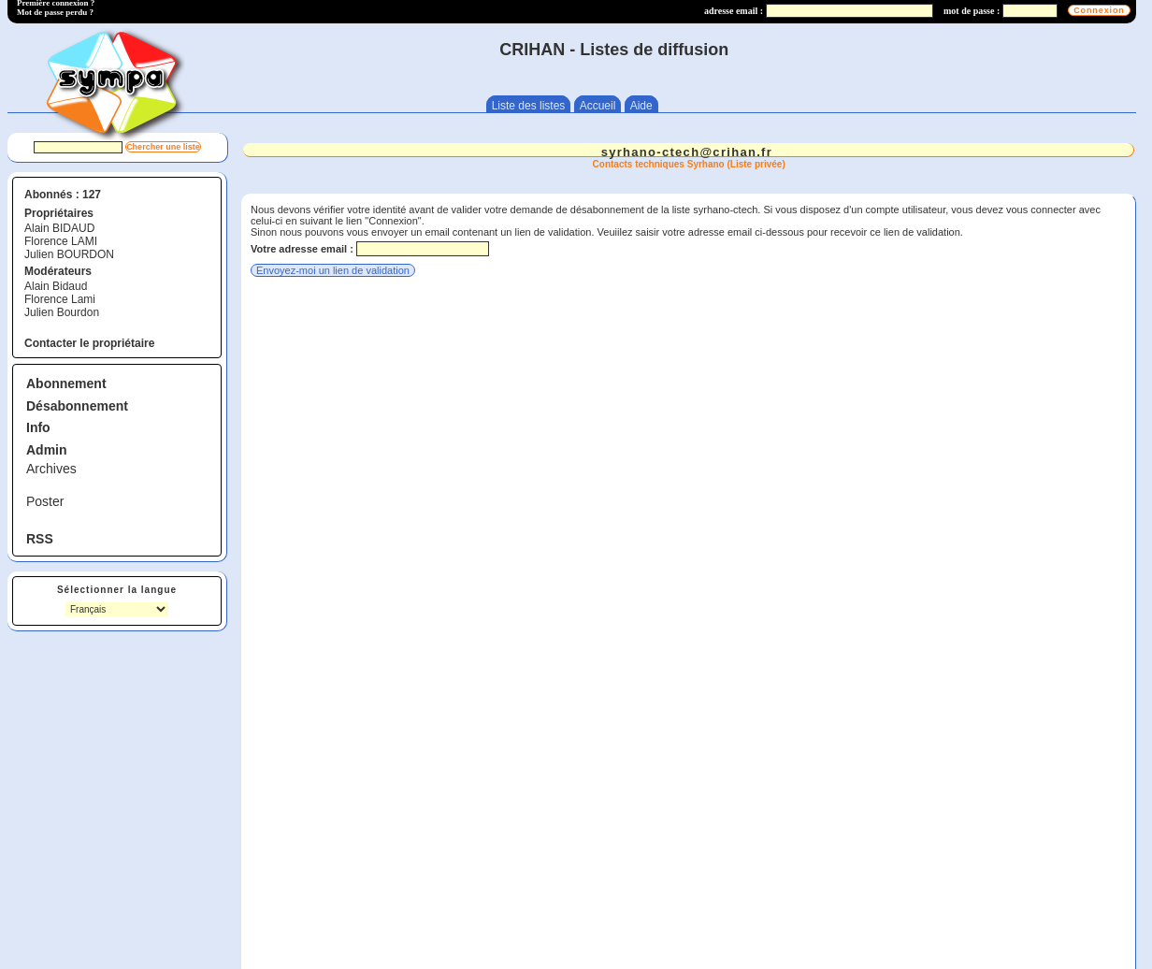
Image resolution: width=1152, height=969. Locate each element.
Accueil (598, 105)
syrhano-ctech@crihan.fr (686, 152)
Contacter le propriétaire (89, 343)
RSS (39, 538)
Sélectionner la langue (117, 590)
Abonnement (66, 383)
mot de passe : (971, 11)
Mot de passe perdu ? (55, 12)
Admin (46, 449)
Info (38, 427)
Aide (641, 105)
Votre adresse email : (302, 248)
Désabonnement (77, 405)
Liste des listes (529, 105)
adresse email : (733, 11)
